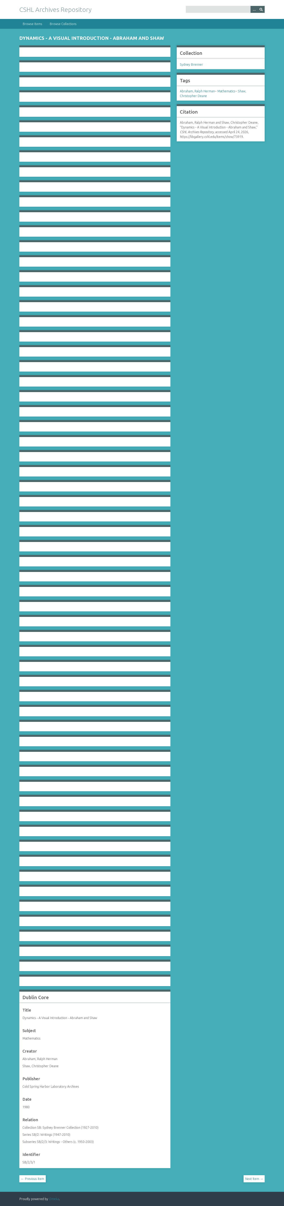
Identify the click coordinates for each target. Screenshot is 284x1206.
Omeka (54, 1199)
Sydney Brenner (191, 64)
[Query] (225, 9)
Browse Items (32, 24)
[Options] (254, 9)
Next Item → (254, 1179)
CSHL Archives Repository (55, 9)
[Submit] (261, 9)
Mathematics (226, 91)
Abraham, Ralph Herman (197, 91)
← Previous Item (32, 1179)
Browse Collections (63, 24)
